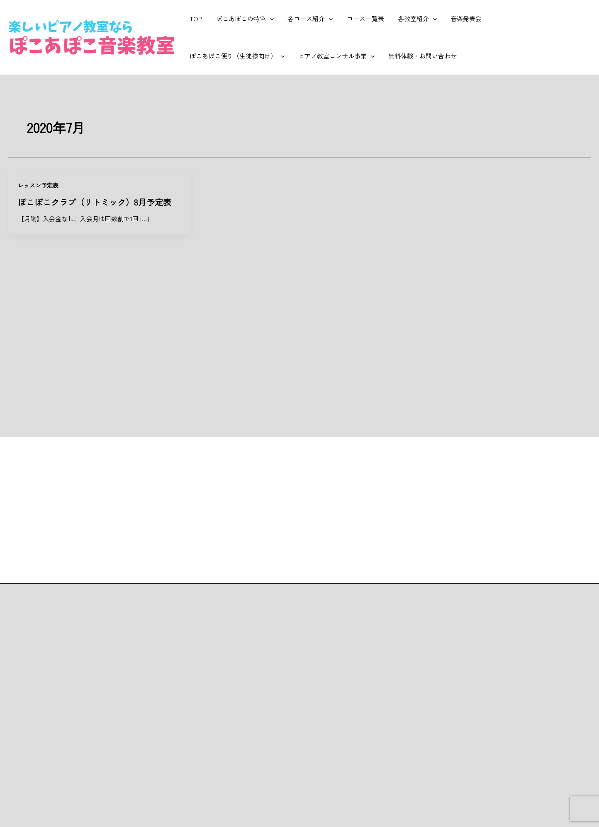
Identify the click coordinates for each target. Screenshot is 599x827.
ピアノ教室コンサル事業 (227, 56)
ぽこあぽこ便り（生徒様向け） (534, 18)
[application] (268, 18)
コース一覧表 (360, 18)
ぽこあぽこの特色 (243, 18)
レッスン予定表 (38, 185)
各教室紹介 (411, 18)
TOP (195, 18)
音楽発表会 (458, 18)
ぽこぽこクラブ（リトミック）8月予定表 (94, 202)
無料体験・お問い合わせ (312, 55)
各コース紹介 (306, 18)
